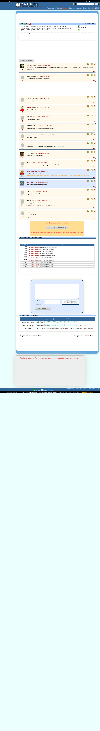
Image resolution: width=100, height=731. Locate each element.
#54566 (73, 326)
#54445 (55, 329)
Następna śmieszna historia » (84, 340)
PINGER (50, 395)
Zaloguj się (96, 1)
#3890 (50, 332)
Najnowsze (50, 8)
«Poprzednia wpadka (27, 34)
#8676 (65, 332)
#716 (85, 332)
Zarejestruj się (88, 1)
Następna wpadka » (88, 34)
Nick (38, 304)
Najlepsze (58, 8)
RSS (97, 8)
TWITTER (44, 395)
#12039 (41, 333)
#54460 (40, 329)
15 (83, 28)
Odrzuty (65, 8)
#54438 (84, 329)
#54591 (55, 326)
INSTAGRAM (36, 395)
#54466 (73, 329)
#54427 (61, 329)
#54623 (48, 326)
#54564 (79, 329)
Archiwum (78, 8)
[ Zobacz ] (54, 206)
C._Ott (28, 154)
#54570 (40, 326)
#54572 (79, 326)
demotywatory (34, 396)
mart (28, 183)
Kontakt (90, 8)
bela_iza (29, 66)
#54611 (67, 326)
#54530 (48, 329)
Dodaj (85, 8)
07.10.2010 (88, 24)
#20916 (58, 332)
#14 (41, 218)
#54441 (67, 329)
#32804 (90, 332)
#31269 (79, 332)
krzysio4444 (30, 173)
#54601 (61, 326)
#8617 (72, 332)
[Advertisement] (8, 344)
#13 (41, 206)
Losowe (72, 8)
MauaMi (29, 109)
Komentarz (56, 284)
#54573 (84, 326)
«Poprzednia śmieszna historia (31, 340)
